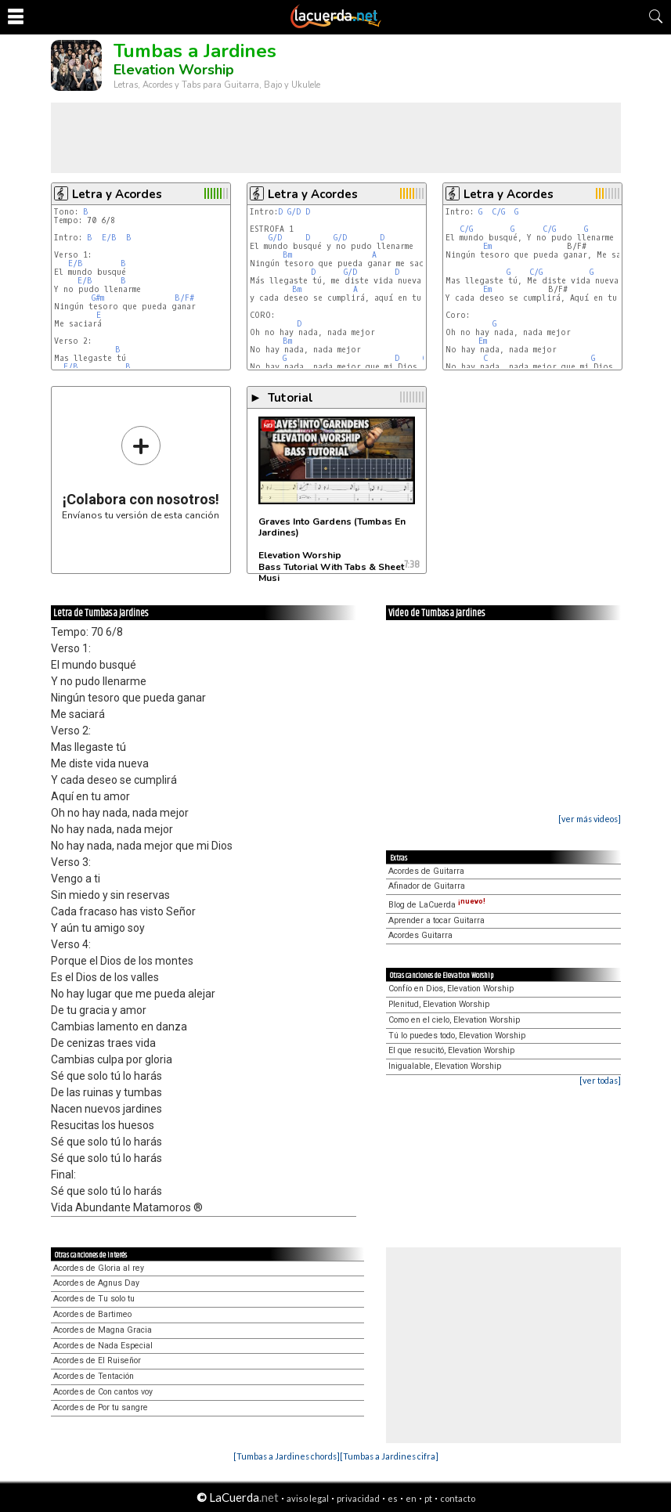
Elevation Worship (174, 69)
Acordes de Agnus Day (96, 1283)
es (393, 1498)
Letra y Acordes (117, 194)
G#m (98, 298)
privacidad (358, 1498)
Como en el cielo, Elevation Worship (454, 1020)
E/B (109, 238)
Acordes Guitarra (420, 935)
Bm (287, 255)
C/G (498, 212)
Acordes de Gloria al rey (98, 1268)
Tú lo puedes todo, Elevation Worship (456, 1035)
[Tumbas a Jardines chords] (286, 1456)
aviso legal (308, 1498)
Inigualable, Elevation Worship (444, 1066)
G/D (294, 212)
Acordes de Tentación (93, 1376)
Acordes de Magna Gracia (102, 1330)
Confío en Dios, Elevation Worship (451, 988)
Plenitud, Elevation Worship (438, 1004)
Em (487, 246)
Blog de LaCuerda (436, 905)
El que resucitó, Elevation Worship (451, 1050)
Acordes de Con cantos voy (103, 1392)
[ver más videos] (589, 819)
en (411, 1498)
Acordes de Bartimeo (92, 1314)
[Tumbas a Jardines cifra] (389, 1456)
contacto (457, 1498)
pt (428, 1498)
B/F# (184, 298)
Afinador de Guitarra (426, 886)
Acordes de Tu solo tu (94, 1299)
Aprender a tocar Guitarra (436, 920)
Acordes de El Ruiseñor (97, 1360)
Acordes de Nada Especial (103, 1346)
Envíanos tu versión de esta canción (140, 472)
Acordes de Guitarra (426, 871)
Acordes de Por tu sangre (100, 1407)
